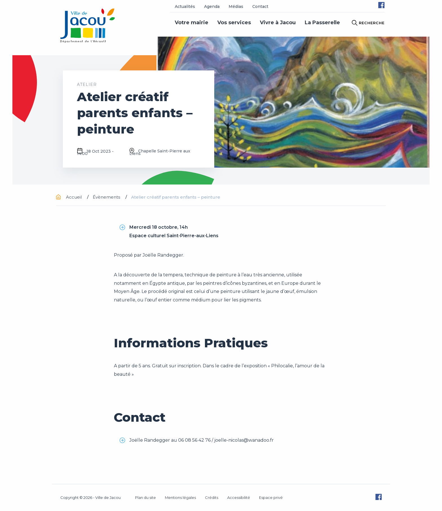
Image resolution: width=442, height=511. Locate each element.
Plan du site (145, 497)
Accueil (69, 197)
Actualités (185, 6)
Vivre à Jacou (278, 22)
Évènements (107, 197)
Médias (236, 6)
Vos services (234, 22)
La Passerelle (322, 22)
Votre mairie (191, 22)
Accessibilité (238, 497)
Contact (260, 6)
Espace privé (271, 497)
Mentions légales (180, 497)
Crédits (211, 497)
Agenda (212, 6)
